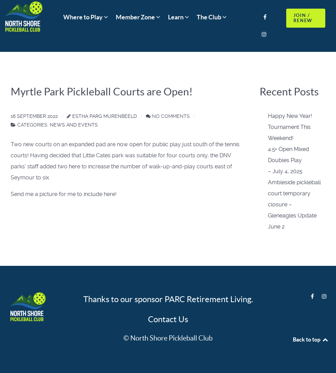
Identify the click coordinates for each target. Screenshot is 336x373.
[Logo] (27, 307)
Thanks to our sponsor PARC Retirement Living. (168, 299)
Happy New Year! (290, 116)
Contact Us (168, 319)
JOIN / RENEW (302, 18)
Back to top (311, 339)
